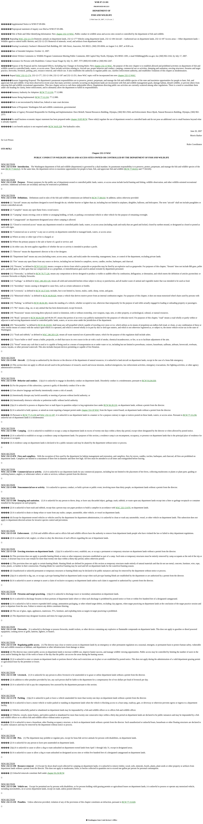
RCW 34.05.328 (55, 126)
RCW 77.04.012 (13, 169)
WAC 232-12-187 (47, 415)
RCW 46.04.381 (41, 303)
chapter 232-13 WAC (65, 34)
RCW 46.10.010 (45, 325)
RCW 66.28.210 (110, 405)
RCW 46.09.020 (49, 296)
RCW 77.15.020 (128, 802)
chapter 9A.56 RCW (55, 773)
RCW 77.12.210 (46, 92)
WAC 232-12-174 (26, 39)
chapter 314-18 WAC (90, 410)
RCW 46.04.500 (37, 318)
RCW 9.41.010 (40, 266)
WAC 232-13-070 (123, 508)
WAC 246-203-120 (42, 281)
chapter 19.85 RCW (79, 119)
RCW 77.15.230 (29, 415)
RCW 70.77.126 (42, 274)
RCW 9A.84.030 (149, 381)
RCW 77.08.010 (99, 198)
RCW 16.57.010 (42, 291)
